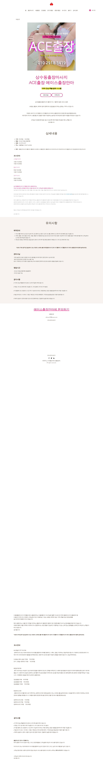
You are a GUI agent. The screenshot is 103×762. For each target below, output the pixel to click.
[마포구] (21, 19)
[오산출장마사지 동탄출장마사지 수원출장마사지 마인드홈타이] (49, 358)
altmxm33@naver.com (51, 317)
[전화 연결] (45, 95)
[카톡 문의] (57, 95)
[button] (30, 10)
